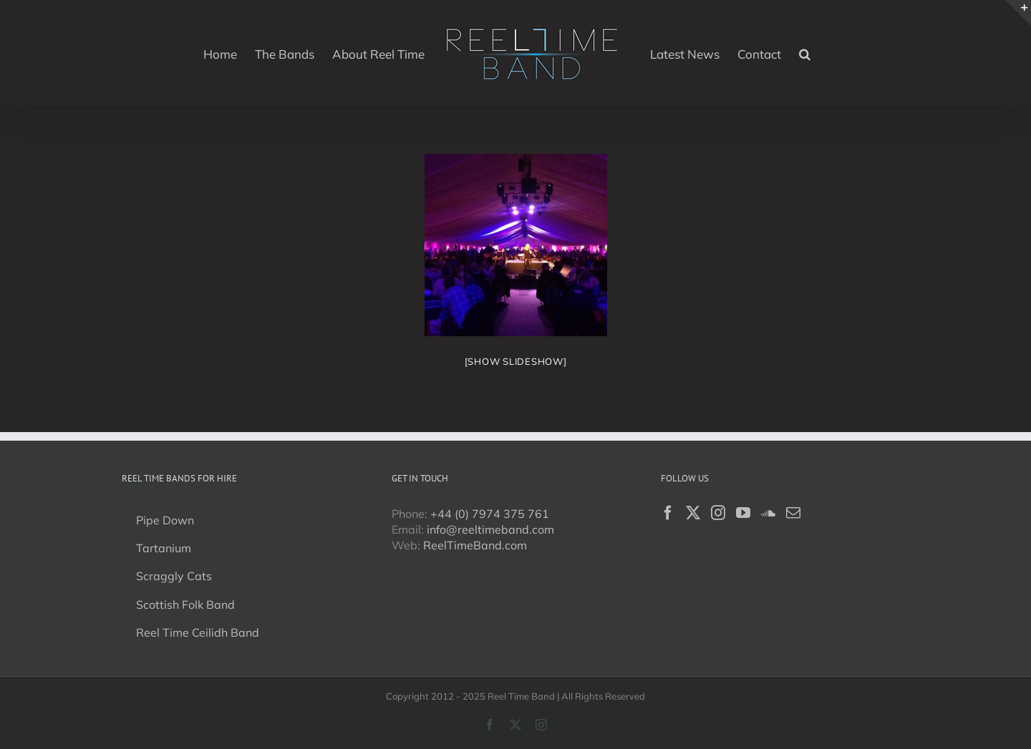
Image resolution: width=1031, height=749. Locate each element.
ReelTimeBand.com (475, 545)
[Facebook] (668, 513)
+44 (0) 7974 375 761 (489, 513)
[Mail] (793, 513)
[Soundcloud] (768, 513)
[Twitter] (693, 513)
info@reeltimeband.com (490, 529)
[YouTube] (743, 513)
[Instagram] (718, 513)
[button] (804, 53)
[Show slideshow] (516, 361)
